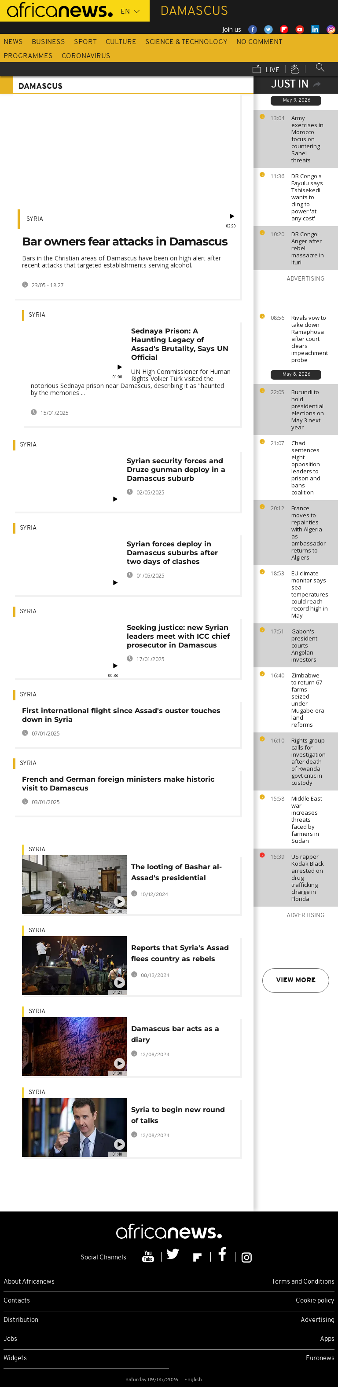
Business (48, 42)
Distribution (21, 1320)
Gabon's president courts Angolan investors (304, 645)
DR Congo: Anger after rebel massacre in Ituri (307, 248)
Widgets (15, 1358)
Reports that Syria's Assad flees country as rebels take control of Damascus (180, 955)
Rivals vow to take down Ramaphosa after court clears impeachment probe (309, 338)
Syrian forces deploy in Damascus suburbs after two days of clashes (172, 553)
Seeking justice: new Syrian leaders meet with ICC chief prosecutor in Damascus (178, 636)
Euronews (320, 1358)
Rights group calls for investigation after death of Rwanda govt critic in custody (308, 761)
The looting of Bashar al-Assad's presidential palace (176, 874)
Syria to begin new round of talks (178, 1115)
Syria (34, 219)
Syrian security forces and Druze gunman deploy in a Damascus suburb (176, 470)
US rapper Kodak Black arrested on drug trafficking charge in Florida (307, 877)
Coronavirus (86, 56)
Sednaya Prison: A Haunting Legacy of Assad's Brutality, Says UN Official (179, 344)
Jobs (10, 1339)
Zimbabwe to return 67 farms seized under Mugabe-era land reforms (307, 700)
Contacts (17, 1301)
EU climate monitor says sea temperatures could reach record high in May (309, 594)
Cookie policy (315, 1301)
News (13, 42)
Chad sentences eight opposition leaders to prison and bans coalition (305, 467)
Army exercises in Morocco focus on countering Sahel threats (307, 139)
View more (296, 980)
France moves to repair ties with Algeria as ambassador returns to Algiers (308, 533)
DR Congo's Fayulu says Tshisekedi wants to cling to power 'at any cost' (307, 197)
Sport (85, 42)
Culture (121, 42)
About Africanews (29, 1282)
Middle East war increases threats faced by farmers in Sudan (306, 819)
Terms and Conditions (303, 1282)
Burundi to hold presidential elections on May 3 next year (307, 409)
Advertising (317, 1320)
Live (266, 70)
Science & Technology (186, 42)
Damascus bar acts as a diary (175, 1034)
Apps (327, 1339)
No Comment (259, 42)
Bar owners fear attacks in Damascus (125, 241)
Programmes (28, 56)
